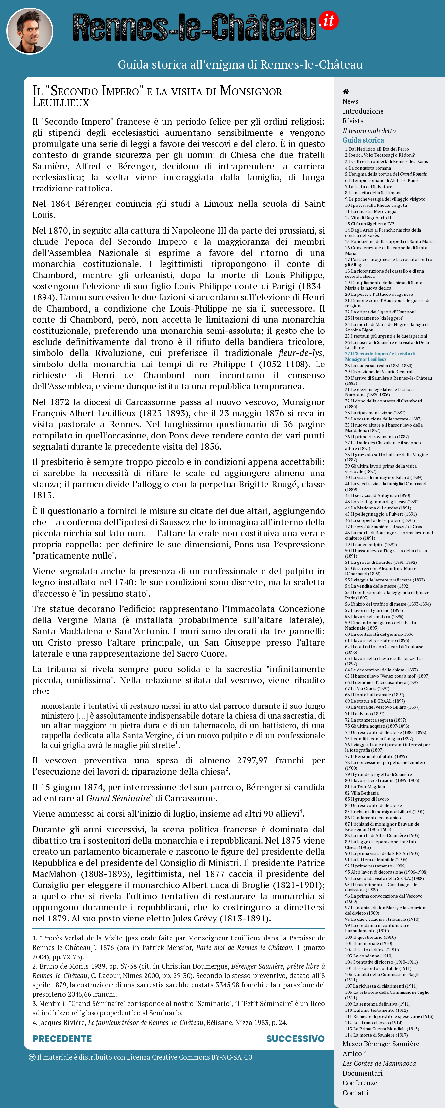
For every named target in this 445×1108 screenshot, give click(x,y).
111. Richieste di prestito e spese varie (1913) (389, 1016)
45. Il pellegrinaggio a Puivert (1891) (381, 514)
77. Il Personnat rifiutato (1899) (376, 756)
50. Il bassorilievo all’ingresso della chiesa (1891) (386, 553)
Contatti (356, 1092)
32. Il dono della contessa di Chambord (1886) (383, 403)
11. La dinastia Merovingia (370, 211)
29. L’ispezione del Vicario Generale (380, 372)
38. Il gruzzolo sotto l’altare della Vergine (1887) (386, 457)
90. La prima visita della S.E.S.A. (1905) (382, 853)
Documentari (363, 1073)
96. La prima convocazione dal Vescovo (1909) (384, 898)
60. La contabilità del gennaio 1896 (379, 634)
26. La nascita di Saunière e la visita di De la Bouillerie (387, 344)
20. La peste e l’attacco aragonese (379, 294)
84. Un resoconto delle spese (373, 805)
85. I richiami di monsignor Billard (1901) (385, 811)
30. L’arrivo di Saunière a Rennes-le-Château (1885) (388, 380)
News (350, 101)
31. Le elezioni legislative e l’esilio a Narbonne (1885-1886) (379, 392)
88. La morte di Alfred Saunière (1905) (382, 835)
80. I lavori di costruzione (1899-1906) (382, 780)
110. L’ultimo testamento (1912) (376, 1010)
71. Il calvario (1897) (365, 714)
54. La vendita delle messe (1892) (377, 586)
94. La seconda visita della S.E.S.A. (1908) (384, 878)
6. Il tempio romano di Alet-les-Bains (382, 180)
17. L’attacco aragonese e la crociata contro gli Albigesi (388, 262)
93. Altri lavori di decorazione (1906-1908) (386, 872)
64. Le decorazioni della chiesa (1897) (381, 670)
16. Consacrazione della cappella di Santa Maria (386, 250)
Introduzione (363, 111)
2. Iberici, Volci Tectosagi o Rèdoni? (380, 155)
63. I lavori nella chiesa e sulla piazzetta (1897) (384, 661)
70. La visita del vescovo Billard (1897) (382, 707)
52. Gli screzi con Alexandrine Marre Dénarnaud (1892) (380, 571)
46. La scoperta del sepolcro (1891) (380, 520)
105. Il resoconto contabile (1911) (378, 968)
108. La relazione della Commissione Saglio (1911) (387, 994)
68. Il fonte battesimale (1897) (374, 695)
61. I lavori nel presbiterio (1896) (377, 640)
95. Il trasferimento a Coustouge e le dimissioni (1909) (381, 887)
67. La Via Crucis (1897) (367, 688)
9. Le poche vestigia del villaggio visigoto (385, 199)
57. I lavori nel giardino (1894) (374, 610)
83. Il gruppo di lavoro (367, 799)
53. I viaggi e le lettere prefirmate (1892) (385, 580)
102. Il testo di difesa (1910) (372, 950)
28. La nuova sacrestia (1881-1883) (379, 365)
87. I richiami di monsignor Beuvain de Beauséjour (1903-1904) (382, 826)
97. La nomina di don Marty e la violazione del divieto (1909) (386, 910)
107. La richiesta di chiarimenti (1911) (381, 986)
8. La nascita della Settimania (373, 193)
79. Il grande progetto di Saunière (378, 774)
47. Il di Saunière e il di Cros (383, 526)
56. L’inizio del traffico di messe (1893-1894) (388, 604)
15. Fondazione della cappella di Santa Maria (389, 241)
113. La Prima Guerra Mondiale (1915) (382, 1029)
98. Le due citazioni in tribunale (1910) (382, 919)
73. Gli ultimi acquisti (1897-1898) (377, 726)
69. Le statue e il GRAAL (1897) (375, 701)
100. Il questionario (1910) (370, 937)
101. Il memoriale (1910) (368, 943)
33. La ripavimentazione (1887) (375, 413)
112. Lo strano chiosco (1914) (373, 1023)
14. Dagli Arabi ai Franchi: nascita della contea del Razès (383, 232)
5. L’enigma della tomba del (386, 174)
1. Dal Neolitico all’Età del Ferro (377, 149)
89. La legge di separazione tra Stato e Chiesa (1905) (383, 844)
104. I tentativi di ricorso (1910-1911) (381, 962)
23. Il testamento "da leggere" (374, 318)
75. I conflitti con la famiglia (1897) (379, 739)
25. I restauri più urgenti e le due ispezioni (386, 336)
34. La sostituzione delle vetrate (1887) (383, 419)
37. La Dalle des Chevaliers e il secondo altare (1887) (383, 445)
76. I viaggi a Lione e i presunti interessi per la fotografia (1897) (387, 747)
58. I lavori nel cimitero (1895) (374, 616)
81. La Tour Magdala (365, 787)
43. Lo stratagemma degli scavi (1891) (382, 502)
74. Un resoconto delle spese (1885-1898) (385, 732)
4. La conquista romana (368, 168)
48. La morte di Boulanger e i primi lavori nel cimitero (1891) (389, 535)
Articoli (354, 1053)
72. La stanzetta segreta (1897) (375, 720)
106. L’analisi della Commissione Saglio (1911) (383, 977)
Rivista (353, 120)
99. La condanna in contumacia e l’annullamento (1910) (377, 928)
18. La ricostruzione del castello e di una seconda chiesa (384, 273)
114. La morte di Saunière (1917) (376, 1035)
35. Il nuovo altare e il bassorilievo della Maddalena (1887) (384, 427)
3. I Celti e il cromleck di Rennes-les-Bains (386, 161)
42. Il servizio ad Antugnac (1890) (377, 495)
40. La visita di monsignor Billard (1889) (384, 477)
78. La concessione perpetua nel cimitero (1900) (386, 765)
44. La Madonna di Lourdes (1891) (378, 508)
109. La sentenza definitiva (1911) (378, 1004)
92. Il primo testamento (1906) (375, 866)
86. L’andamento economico (373, 818)
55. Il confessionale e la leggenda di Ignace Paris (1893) (387, 594)
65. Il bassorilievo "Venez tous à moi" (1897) (387, 676)
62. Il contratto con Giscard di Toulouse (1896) (384, 649)
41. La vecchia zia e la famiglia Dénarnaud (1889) (385, 486)
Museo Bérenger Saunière (381, 1043)
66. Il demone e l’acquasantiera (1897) (382, 682)
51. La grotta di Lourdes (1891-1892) (381, 562)
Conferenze (360, 1083)
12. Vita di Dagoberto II (368, 218)
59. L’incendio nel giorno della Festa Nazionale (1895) (380, 625)
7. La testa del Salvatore (368, 186)
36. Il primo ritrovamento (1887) (377, 436)
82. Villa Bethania (362, 793)
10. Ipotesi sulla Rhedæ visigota (376, 205)
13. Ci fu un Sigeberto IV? (369, 224)
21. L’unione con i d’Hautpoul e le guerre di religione (387, 303)
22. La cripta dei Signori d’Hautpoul (380, 312)
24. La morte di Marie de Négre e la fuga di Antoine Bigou (387, 326)
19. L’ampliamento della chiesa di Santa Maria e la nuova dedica (383, 285)
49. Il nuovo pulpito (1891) (371, 544)
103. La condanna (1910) (369, 956)
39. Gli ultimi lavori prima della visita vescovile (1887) (381, 468)
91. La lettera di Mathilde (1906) (376, 860)
